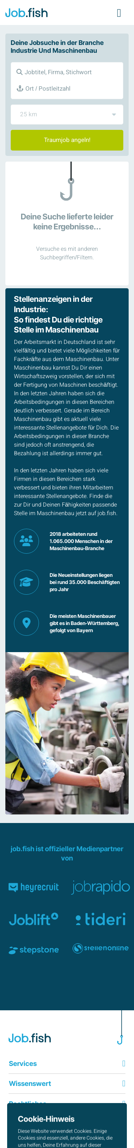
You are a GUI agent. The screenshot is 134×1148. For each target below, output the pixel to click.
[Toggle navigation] (119, 12)
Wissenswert (30, 1083)
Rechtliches (27, 1103)
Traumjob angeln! (67, 140)
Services (23, 1063)
